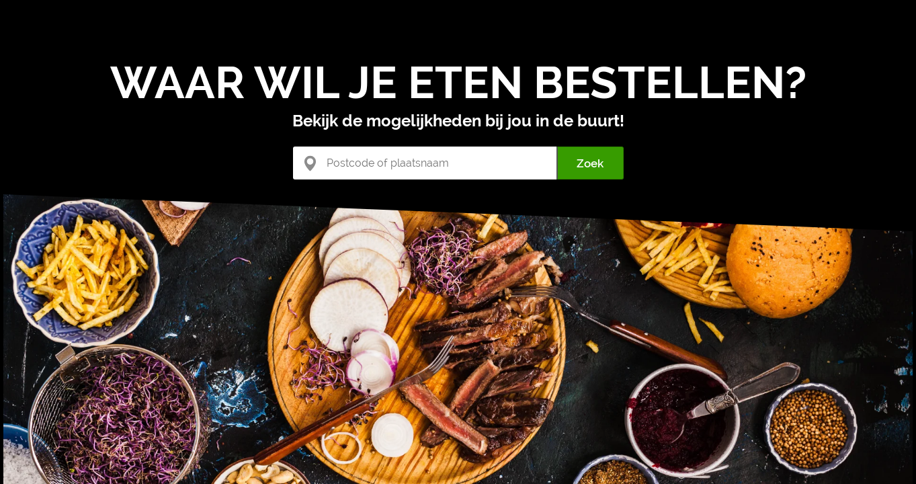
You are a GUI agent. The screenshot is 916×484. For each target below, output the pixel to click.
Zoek (590, 163)
